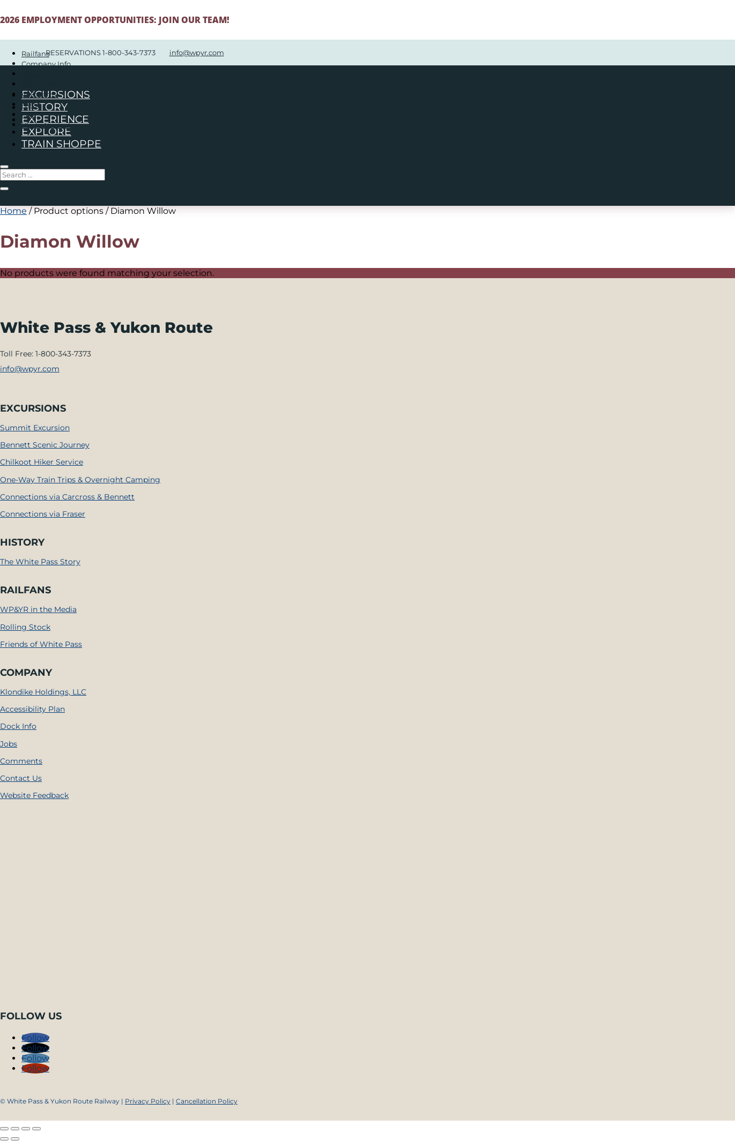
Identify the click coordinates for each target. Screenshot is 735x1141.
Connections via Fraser (42, 514)
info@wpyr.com (30, 369)
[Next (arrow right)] (15, 1138)
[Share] (25, 1128)
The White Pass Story (40, 561)
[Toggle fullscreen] (15, 1128)
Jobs (8, 744)
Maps (30, 74)
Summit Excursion (35, 427)
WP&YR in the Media (38, 609)
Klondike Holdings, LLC (43, 692)
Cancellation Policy (206, 1101)
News (31, 104)
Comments (21, 761)
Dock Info (18, 726)
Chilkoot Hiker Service (41, 462)
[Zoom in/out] (4, 1128)
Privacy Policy (147, 1101)
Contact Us (21, 778)
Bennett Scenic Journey (45, 445)
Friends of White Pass (41, 644)
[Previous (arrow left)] (4, 1138)
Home (13, 211)
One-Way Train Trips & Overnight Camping (80, 479)
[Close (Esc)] (36, 1128)
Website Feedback (34, 795)
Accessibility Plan (32, 709)
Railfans (35, 53)
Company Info (46, 63)
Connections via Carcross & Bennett (67, 497)
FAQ (28, 114)
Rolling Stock (25, 627)
